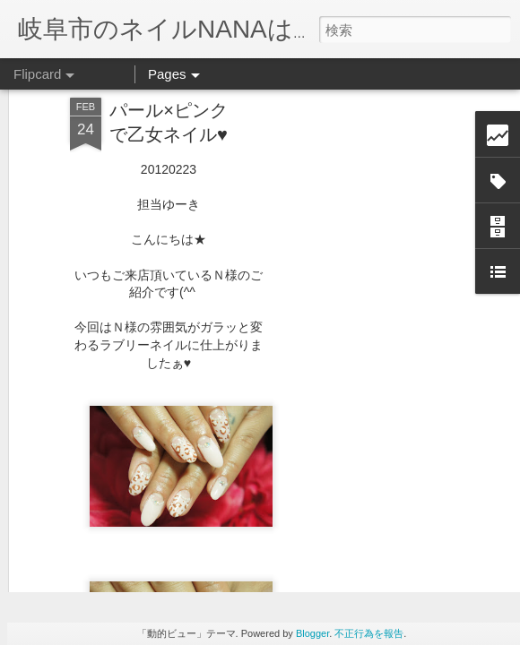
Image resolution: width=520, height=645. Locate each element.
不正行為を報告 (368, 633)
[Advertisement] (365, 289)
